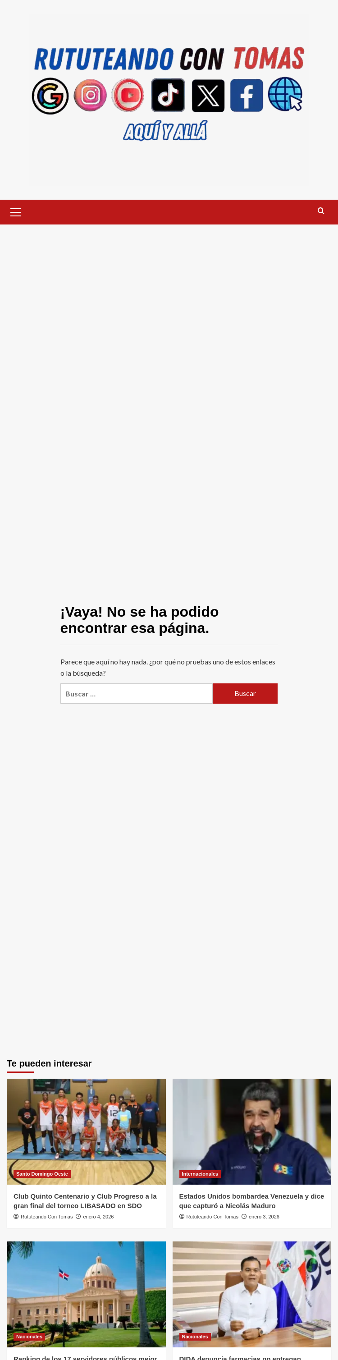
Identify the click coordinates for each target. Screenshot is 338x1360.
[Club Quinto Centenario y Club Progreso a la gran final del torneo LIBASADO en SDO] (86, 1132)
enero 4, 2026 (98, 1216)
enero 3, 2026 (264, 1216)
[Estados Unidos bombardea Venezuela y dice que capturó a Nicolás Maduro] (252, 1132)
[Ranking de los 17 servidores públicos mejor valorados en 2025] (86, 1294)
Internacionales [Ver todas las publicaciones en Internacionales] (200, 1174)
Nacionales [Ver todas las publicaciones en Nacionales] (29, 1336)
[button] (16, 211)
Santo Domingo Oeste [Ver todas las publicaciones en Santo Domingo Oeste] (42, 1174)
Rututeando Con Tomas (47, 1216)
